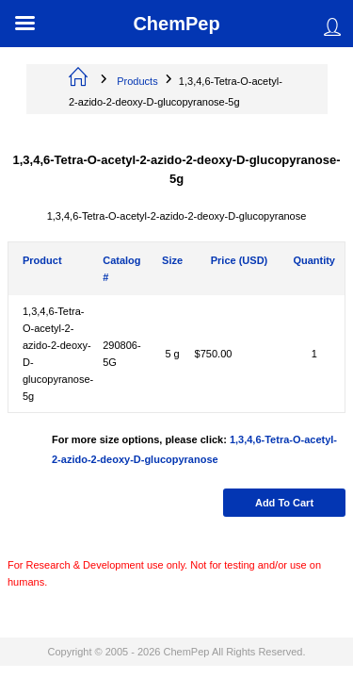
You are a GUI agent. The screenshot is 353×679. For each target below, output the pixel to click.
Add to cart (284, 502)
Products (137, 81)
